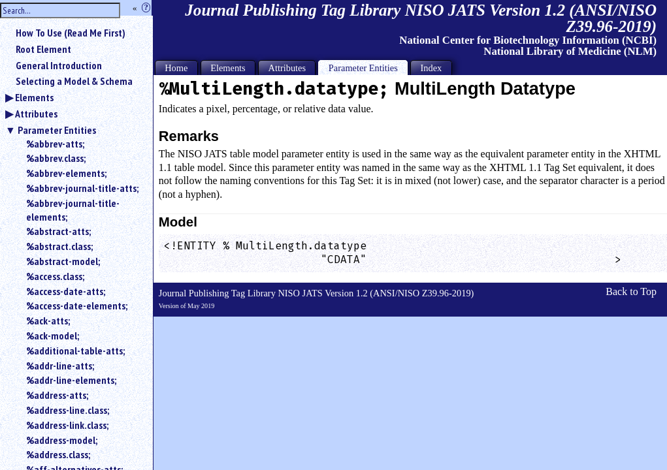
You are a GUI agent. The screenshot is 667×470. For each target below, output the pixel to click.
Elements (34, 97)
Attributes (36, 113)
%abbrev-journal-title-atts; (82, 188)
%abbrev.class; (56, 157)
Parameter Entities (57, 129)
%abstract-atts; (58, 231)
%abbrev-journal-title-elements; (73, 209)
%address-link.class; (67, 424)
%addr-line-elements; (71, 379)
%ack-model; (52, 335)
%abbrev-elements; (66, 173)
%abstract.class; (59, 246)
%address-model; (61, 439)
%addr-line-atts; (60, 365)
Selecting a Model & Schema (74, 80)
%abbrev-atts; (55, 143)
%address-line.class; (67, 409)
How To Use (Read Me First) (70, 32)
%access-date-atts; (65, 291)
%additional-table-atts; (75, 350)
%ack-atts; (48, 320)
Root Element (43, 48)
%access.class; (55, 276)
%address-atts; (57, 394)
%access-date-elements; (76, 305)
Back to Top (631, 291)
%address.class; (58, 454)
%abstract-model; (63, 261)
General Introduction (59, 65)
